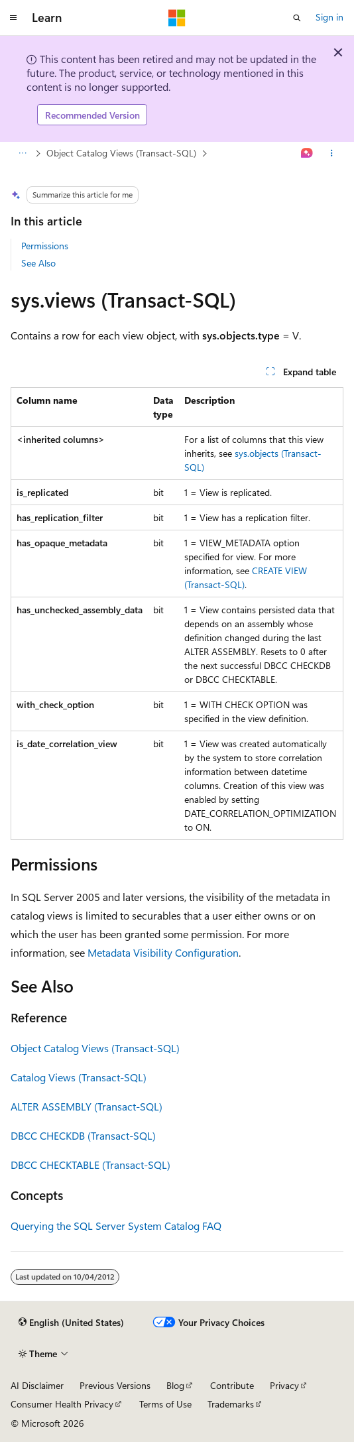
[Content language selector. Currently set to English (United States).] (71, 1322)
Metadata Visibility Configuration (163, 952)
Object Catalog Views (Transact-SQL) (121, 153)
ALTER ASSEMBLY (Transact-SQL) (86, 1106)
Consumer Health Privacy (62, 1404)
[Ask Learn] (307, 153)
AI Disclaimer (37, 1385)
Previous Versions (115, 1385)
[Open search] (297, 18)
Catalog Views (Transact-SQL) (79, 1077)
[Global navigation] (13, 18)
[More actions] (331, 153)
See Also (38, 263)
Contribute (232, 1385)
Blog (175, 1385)
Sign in (329, 17)
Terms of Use (165, 1404)
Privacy (284, 1385)
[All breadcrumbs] (22, 153)
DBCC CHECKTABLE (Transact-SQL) (90, 1165)
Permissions (44, 245)
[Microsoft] (177, 18)
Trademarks (230, 1404)
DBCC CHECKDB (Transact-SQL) (83, 1135)
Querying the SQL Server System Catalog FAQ (116, 1225)
